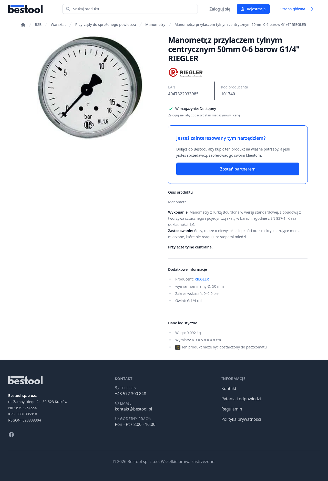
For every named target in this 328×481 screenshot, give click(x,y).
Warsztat (58, 24)
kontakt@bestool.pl (133, 409)
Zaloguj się (219, 9)
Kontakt (229, 388)
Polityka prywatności (241, 419)
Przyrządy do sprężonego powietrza (105, 24)
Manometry (155, 24)
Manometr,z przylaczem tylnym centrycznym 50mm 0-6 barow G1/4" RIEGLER (240, 24)
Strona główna (296, 9)
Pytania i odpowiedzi (241, 399)
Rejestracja (253, 8)
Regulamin (231, 409)
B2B (38, 24)
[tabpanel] (90, 87)
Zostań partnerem (237, 169)
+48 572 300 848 (130, 393)
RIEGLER (201, 279)
